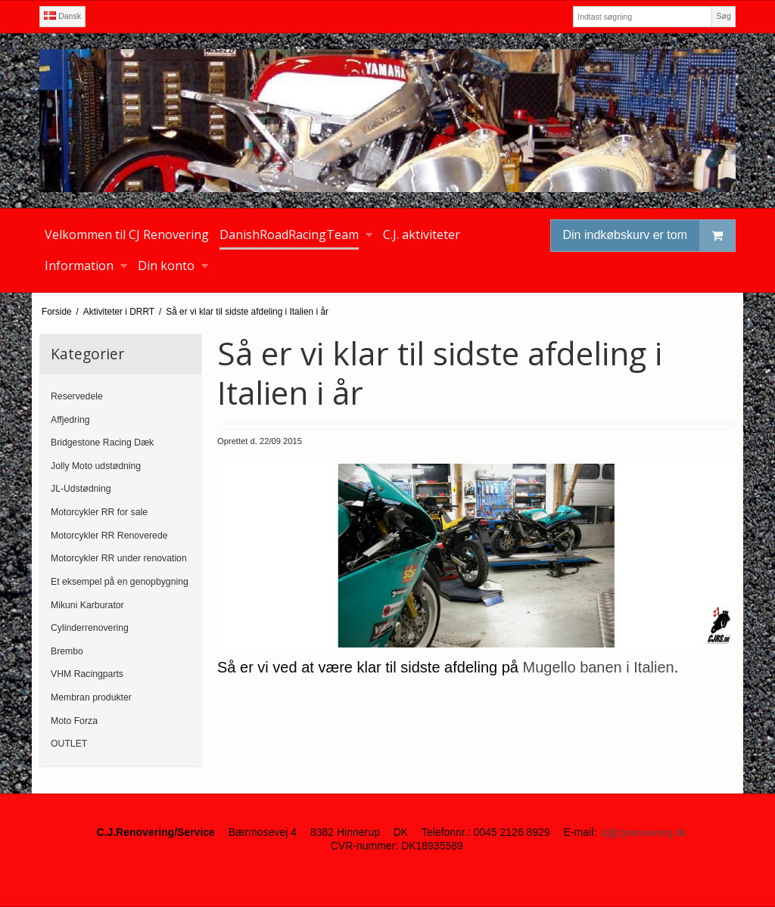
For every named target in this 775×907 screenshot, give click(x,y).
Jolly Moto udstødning (96, 466)
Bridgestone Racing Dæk (102, 442)
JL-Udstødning (81, 488)
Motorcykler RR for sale (99, 512)
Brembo (67, 651)
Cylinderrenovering (90, 628)
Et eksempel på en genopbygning (119, 581)
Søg (723, 15)
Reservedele (77, 396)
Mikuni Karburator (87, 605)
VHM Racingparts (87, 674)
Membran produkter (91, 697)
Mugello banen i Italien (598, 667)
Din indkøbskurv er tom (649, 235)
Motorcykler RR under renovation (119, 558)
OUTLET (69, 743)
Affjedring (70, 420)
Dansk (62, 15)
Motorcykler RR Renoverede (109, 535)
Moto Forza (74, 721)
